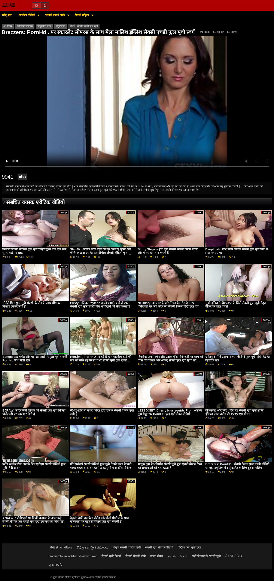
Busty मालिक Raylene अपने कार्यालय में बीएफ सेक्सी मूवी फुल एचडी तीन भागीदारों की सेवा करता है (100, 304)
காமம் (171, 556)
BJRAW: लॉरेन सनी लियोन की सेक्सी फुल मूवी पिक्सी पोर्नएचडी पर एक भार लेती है (34, 412)
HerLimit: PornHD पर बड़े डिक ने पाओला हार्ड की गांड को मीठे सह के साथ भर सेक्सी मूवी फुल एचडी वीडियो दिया (100, 360)
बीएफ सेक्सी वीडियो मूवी (127, 547)
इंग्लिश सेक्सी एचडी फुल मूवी (84, 26)
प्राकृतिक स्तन (44, 26)
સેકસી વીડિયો (233, 556)
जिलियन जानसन (25, 26)
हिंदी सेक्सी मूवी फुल (189, 547)
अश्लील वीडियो (27, 15)
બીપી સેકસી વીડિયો (61, 547)
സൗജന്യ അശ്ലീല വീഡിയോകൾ (73, 556)
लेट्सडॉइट (60, 26)
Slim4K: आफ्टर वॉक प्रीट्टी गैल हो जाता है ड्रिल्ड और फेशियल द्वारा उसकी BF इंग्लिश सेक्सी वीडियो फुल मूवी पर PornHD (101, 253)
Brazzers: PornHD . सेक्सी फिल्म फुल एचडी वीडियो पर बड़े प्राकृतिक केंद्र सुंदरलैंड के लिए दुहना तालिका (237, 466)
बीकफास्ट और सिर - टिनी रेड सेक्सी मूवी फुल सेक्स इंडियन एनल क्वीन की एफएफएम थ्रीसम (234, 412)
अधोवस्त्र (7, 26)
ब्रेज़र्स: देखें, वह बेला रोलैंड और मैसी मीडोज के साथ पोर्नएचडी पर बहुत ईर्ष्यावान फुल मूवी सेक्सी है (99, 519)
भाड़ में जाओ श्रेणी (55, 15)
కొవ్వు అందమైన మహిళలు (92, 547)
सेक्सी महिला (82, 15)
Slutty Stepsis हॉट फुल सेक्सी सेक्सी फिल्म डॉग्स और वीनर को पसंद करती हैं (168, 251)
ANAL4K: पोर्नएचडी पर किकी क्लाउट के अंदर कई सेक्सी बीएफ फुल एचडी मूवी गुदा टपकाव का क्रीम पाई (33, 519)
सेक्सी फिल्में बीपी (135, 556)
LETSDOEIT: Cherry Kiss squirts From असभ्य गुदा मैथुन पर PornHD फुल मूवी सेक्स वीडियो (170, 412)
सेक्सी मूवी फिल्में (111, 556)
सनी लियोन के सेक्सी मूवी (206, 556)
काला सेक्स (156, 556)
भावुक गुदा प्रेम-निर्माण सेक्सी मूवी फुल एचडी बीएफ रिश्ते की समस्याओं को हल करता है (170, 466)
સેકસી (184, 556)
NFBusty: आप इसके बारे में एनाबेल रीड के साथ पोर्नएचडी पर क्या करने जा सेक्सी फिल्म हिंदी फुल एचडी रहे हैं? (169, 306)
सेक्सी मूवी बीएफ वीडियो (159, 547)
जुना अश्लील (56, 565)
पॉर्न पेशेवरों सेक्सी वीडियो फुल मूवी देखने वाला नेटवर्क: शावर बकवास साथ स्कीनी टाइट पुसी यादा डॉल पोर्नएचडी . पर (102, 467)
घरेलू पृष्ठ (6, 15)
